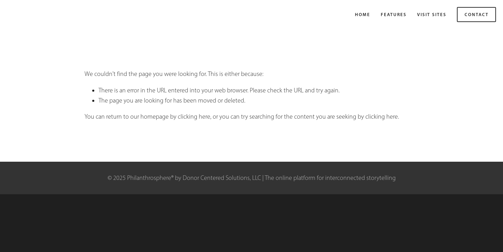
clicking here (194, 116)
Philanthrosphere (32, 14)
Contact (477, 14)
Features (394, 14)
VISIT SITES (431, 14)
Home (362, 14)
